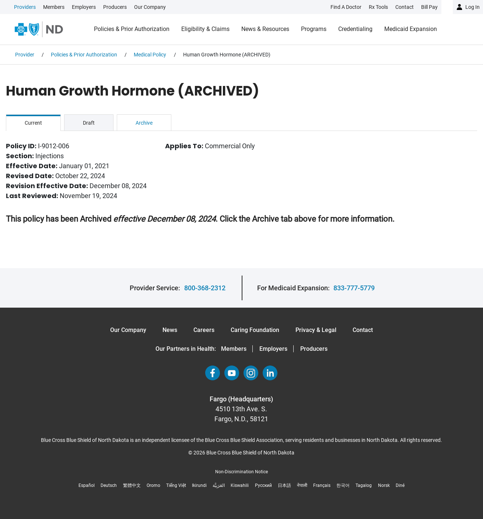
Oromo (153, 485)
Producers (115, 7)
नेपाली (302, 485)
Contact (363, 329)
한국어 (343, 485)
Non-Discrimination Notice (241, 471)
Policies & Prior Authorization (131, 28)
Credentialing (355, 28)
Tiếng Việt (176, 485)
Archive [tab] (144, 123)
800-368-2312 (204, 288)
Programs (313, 28)
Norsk (384, 485)
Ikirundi (199, 485)
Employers (84, 7)
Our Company (150, 7)
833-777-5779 (354, 288)
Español (86, 485)
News (169, 329)
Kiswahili (240, 485)
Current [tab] (33, 123)
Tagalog (364, 485)
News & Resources (265, 28)
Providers (25, 7)
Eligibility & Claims (205, 28)
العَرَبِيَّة (219, 485)
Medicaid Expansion (410, 28)
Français (321, 485)
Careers (203, 329)
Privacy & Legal (315, 329)
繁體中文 (132, 485)
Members (53, 7)
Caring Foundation (255, 329)
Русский (263, 485)
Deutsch (109, 485)
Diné (400, 485)
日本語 (284, 485)
